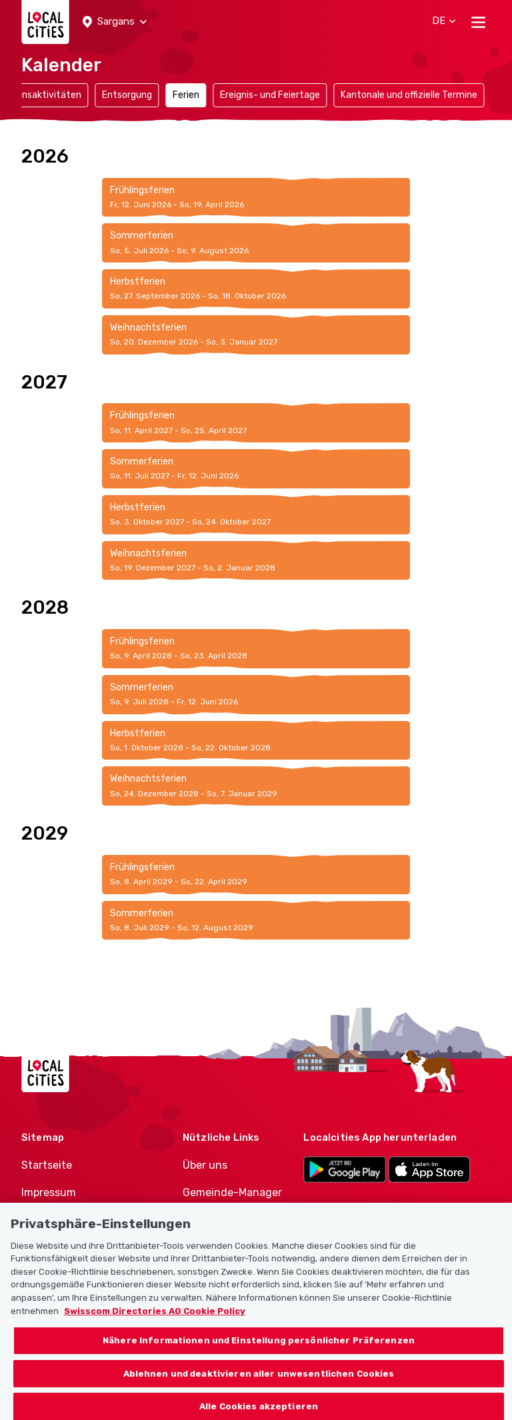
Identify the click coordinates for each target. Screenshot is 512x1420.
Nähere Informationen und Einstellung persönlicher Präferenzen (259, 1351)
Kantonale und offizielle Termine (409, 95)
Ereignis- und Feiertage (270, 95)
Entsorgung (127, 95)
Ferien (186, 95)
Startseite (46, 1165)
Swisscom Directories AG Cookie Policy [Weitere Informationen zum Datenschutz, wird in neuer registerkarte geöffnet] (154, 1322)
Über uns (205, 1165)
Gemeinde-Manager (232, 1192)
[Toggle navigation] (478, 22)
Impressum (48, 1192)
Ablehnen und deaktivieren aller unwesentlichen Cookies (259, 1384)
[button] (115, 22)
